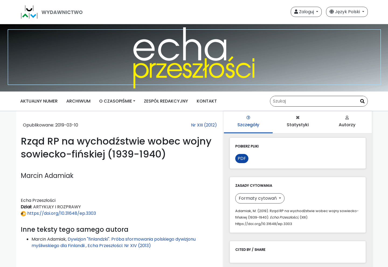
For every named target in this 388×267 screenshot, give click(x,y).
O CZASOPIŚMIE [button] (115, 101)
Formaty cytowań (258, 198)
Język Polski (345, 12)
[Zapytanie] (319, 101)
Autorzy (347, 122)
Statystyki (298, 122)
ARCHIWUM (78, 101)
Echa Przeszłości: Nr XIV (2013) (119, 246)
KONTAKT (207, 101)
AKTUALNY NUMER (39, 101)
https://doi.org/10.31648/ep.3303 (58, 213)
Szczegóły (248, 122)
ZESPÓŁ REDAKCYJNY (166, 101)
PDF (242, 158)
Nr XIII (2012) (204, 125)
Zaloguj (304, 12)
